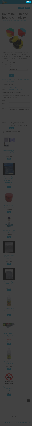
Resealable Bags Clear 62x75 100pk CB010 (9, 285)
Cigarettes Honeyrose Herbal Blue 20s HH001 (9, 390)
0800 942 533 (13, 87)
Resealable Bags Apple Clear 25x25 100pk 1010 (9, 259)
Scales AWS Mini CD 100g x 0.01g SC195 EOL (9, 154)
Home (4, 20)
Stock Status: (5, 67)
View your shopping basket (9, 80)
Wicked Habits (19, 417)
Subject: (4, 109)
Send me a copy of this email (18, 128)
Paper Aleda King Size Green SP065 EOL (9, 337)
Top (28, 403)
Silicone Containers (21, 20)
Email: (3, 90)
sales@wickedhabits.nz (15, 90)
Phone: (3, 87)
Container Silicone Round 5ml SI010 (10, 22)
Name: (3, 100)
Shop (8, 20)
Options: (4, 124)
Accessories (13, 20)
